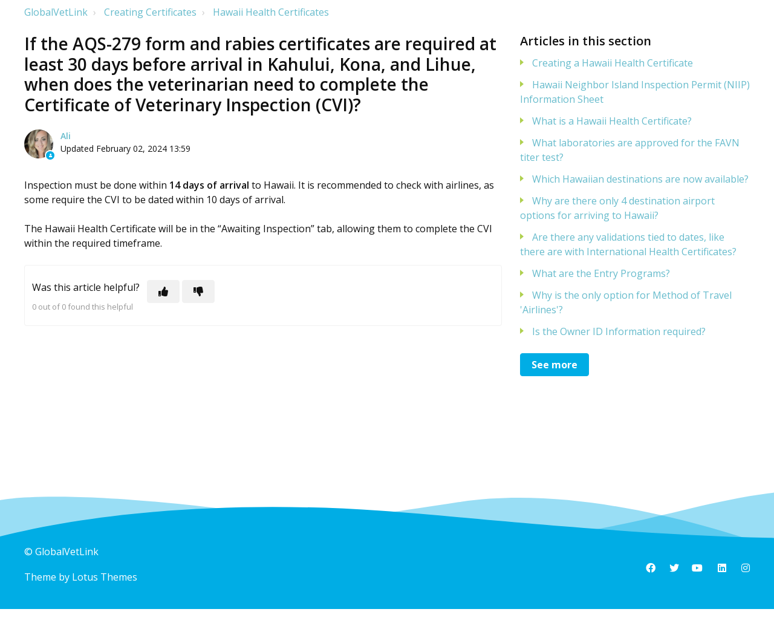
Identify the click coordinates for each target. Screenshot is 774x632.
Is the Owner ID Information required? (619, 331)
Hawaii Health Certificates (271, 12)
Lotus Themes (104, 577)
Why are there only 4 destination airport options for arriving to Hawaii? (617, 208)
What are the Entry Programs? (601, 273)
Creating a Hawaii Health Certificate (612, 63)
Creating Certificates (150, 12)
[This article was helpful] (163, 291)
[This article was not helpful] (198, 291)
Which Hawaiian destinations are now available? (640, 179)
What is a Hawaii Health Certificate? (612, 121)
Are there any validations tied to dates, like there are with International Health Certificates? (628, 244)
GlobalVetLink (56, 12)
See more (554, 364)
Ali (65, 136)
